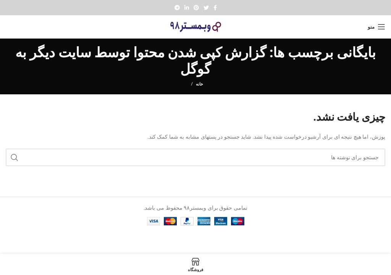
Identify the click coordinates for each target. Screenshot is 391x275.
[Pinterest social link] (196, 8)
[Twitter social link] (206, 8)
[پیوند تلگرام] (177, 8)
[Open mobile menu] (376, 26)
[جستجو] (195, 157)
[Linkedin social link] (186, 8)
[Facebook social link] (215, 8)
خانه (199, 83)
